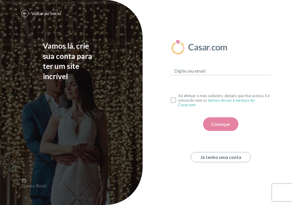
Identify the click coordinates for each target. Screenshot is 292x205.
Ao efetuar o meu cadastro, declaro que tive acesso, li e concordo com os (224, 100)
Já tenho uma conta (220, 157)
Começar (220, 124)
